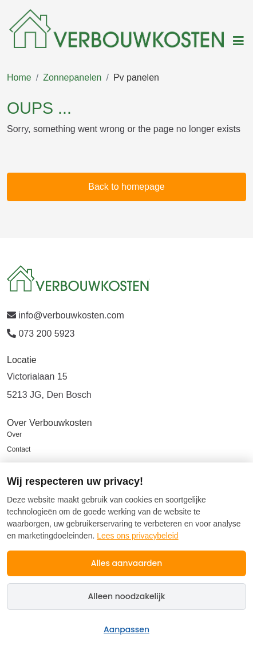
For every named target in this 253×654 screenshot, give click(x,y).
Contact (18, 449)
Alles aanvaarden (127, 563)
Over (14, 434)
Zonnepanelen (72, 77)
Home (19, 77)
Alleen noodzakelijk (126, 596)
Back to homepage (126, 187)
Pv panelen (136, 77)
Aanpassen (126, 629)
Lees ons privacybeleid (137, 535)
